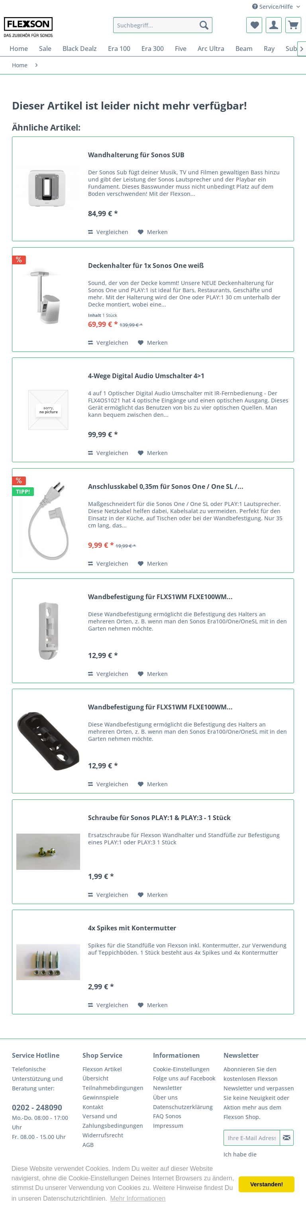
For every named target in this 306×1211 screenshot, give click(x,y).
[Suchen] (204, 25)
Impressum (168, 1125)
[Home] (18, 48)
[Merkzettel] (254, 25)
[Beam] (244, 48)
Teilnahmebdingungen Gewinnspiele (112, 1092)
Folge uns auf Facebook (184, 1078)
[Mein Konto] (274, 25)
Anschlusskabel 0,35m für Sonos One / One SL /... (165, 486)
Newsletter (167, 1088)
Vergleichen (108, 232)
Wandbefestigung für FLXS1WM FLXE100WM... (160, 597)
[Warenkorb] (293, 25)
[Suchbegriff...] (163, 25)
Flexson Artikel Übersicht (102, 1073)
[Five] (180, 48)
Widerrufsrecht (102, 1135)
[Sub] (291, 48)
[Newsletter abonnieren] (287, 1138)
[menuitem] (163, 25)
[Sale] (45, 48)
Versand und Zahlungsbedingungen (112, 1120)
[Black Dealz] (79, 48)
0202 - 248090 (37, 1107)
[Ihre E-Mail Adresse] (252, 1138)
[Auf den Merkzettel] (153, 232)
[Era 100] (119, 48)
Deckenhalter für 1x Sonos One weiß (146, 266)
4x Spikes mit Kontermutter (132, 928)
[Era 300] (152, 48)
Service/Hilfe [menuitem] (273, 6)
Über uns (165, 1097)
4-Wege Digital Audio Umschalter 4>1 (146, 376)
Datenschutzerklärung (183, 1107)
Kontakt (92, 1107)
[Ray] (269, 48)
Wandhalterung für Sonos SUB (136, 155)
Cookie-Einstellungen (181, 1069)
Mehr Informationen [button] (138, 1198)
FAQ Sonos (167, 1116)
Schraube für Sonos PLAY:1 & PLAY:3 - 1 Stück (159, 818)
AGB (88, 1144)
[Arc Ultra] (211, 48)
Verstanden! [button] (266, 1184)
